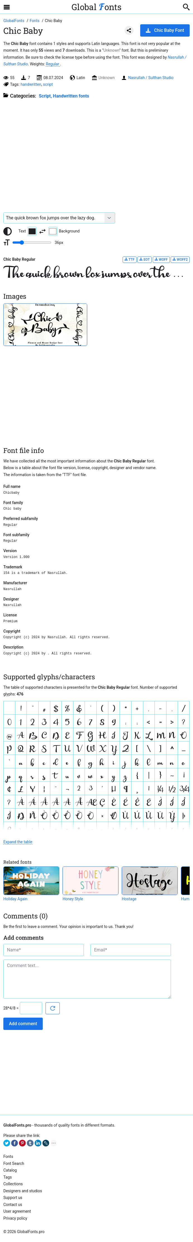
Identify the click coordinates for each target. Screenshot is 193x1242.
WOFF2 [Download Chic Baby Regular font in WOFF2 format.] (180, 259)
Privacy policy (15, 1218)
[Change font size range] (31, 242)
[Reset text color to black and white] (7, 231)
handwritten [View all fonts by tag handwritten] (31, 84)
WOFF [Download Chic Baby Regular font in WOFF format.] (161, 259)
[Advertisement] (96, 153)
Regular (53, 64)
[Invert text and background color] (42, 231)
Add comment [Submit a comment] (23, 1023)
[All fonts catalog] (35, 20)
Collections (13, 1184)
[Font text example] (54, 218)
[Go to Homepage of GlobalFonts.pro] (14, 20)
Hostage (129, 899)
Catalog (10, 1170)
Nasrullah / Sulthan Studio (151, 77)
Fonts (8, 1156)
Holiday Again (15, 899)
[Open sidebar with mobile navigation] (6, 7)
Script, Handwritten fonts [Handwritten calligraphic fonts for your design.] (64, 96)
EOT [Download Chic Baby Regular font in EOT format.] (144, 259)
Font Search (13, 1163)
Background (64, 231)
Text (27, 231)
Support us (12, 1197)
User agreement (17, 1211)
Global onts (96, 6)
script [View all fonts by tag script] (48, 84)
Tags (7, 1177)
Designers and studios (22, 1191)
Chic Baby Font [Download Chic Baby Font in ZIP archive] (165, 30)
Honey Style (73, 899)
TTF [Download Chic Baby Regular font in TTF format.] (130, 259)
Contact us (12, 1204)
